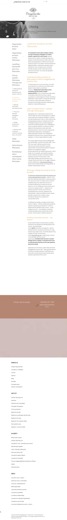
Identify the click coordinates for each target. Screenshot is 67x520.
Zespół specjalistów (17, 366)
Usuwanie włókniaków (17, 495)
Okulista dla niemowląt (18, 403)
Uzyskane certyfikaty (17, 369)
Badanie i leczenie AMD (18, 427)
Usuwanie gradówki (17, 492)
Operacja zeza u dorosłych (19, 480)
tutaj (48, 160)
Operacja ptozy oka (16, 452)
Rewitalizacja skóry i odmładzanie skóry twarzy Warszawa (17, 156)
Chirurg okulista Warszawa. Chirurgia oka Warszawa (34, 31)
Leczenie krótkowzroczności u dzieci (21, 504)
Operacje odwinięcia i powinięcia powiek (17, 106)
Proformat (18, 518)
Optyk (13, 464)
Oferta (20, 31)
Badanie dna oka (16, 418)
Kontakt (13, 381)
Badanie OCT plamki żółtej (19, 421)
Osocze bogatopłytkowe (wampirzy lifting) (23, 461)
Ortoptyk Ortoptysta (17, 406)
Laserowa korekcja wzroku (18, 489)
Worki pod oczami (16, 437)
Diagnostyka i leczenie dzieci (17, 46)
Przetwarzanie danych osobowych (16, 386)
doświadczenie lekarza (46, 162)
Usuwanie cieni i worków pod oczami (22, 443)
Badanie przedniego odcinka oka (20, 415)
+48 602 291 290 (26, 2)
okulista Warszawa (19, 516)
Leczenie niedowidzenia (18, 483)
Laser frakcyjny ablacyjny (18, 449)
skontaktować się (36, 235)
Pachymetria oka (16, 424)
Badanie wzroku (16, 412)
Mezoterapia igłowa (17, 446)
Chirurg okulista (16, 409)
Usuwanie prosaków (17, 458)
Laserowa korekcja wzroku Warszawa (16, 99)
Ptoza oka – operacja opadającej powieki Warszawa (16, 115)
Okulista (13, 400)
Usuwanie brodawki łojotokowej (20, 498)
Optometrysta (15, 467)
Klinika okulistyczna (17, 397)
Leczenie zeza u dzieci (17, 478)
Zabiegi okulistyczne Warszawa (15, 124)
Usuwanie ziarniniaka (17, 501)
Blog (12, 378)
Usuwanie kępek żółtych (18, 455)
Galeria (13, 375)
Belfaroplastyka (15, 486)
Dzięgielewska (14, 31)
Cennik (13, 372)
